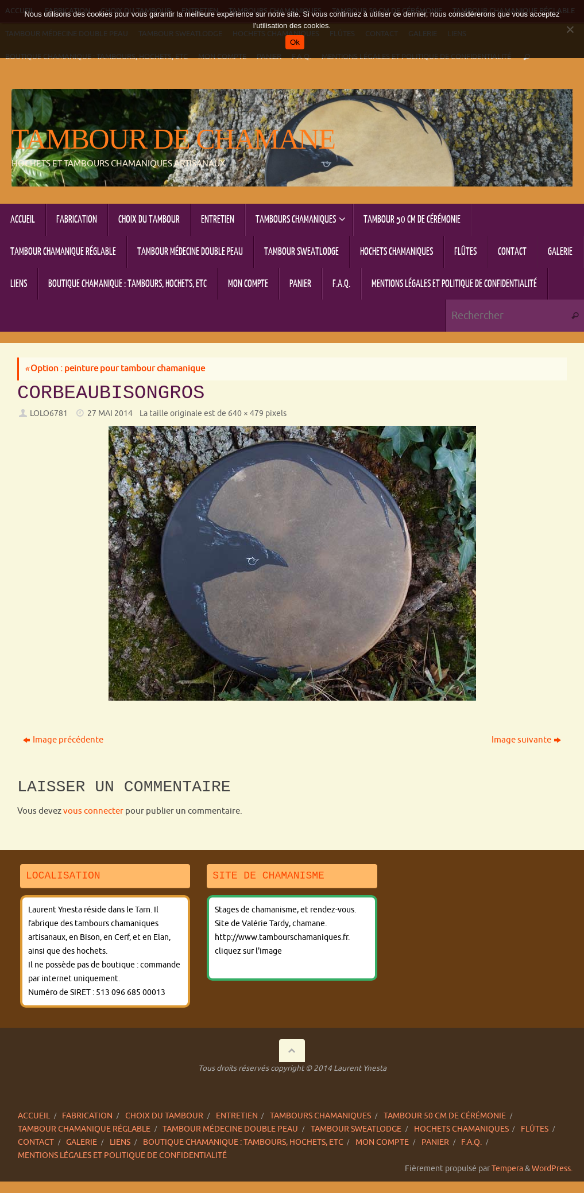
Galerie (81, 1142)
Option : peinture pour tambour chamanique (115, 368)
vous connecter (93, 811)
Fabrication (87, 1116)
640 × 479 (246, 413)
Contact (36, 1142)
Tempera (507, 1168)
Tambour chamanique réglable (84, 1129)
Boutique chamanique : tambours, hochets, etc (243, 1142)
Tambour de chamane (173, 139)
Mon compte (382, 1142)
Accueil (34, 1116)
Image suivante (526, 740)
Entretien (237, 1116)
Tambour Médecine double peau (230, 1129)
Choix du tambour (164, 1116)
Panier (435, 1142)
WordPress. (552, 1168)
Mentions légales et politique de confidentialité (122, 1155)
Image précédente (63, 740)
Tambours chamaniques (320, 1116)
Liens (120, 1142)
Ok (295, 42)
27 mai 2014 (110, 413)
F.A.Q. (471, 1142)
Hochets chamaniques (461, 1129)
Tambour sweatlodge (356, 1129)
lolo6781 (49, 413)
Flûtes (534, 1129)
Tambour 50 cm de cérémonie (445, 1116)
